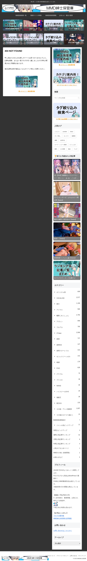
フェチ (75, 149)
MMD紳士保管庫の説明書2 (62, 518)
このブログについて (48, 555)
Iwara (71, 131)
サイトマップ (81, 555)
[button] (78, 98)
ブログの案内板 (58, 516)
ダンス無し (58, 136)
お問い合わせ (72, 555)
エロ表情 (62, 149)
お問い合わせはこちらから (62, 530)
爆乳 (56, 149)
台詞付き (62, 140)
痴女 (69, 149)
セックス (66, 136)
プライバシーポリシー (62, 555)
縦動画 (73, 136)
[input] (66, 98)
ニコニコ (57, 131)
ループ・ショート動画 (61, 144)
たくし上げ (73, 144)
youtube (65, 131)
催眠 (56, 140)
